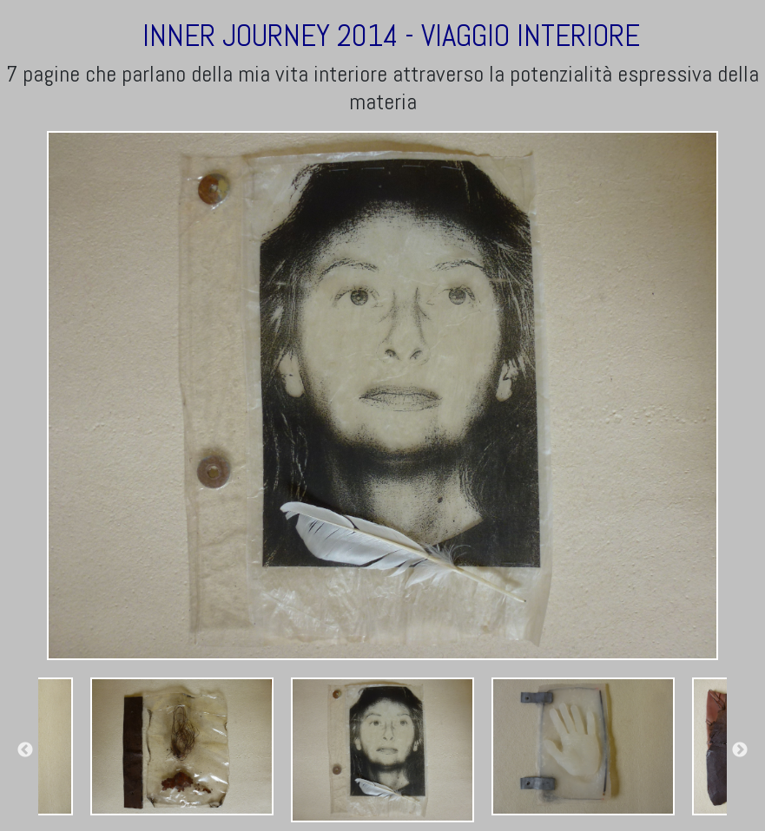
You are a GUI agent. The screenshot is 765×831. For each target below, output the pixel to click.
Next (740, 750)
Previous (25, 750)
